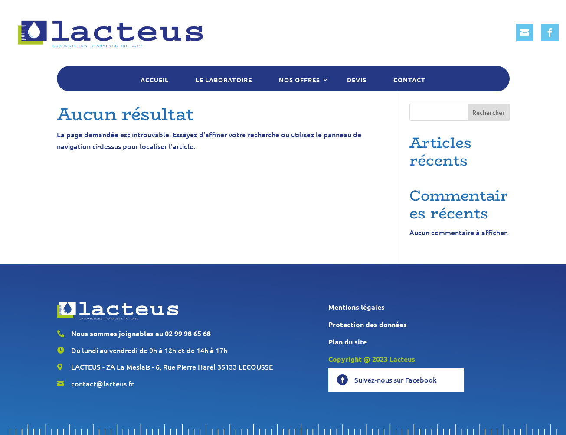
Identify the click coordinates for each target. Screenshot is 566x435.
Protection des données (367, 324)
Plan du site (347, 341)
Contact (409, 80)
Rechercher (488, 112)
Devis (356, 80)
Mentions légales (356, 307)
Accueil (155, 80)
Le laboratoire (224, 80)
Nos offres (299, 80)
